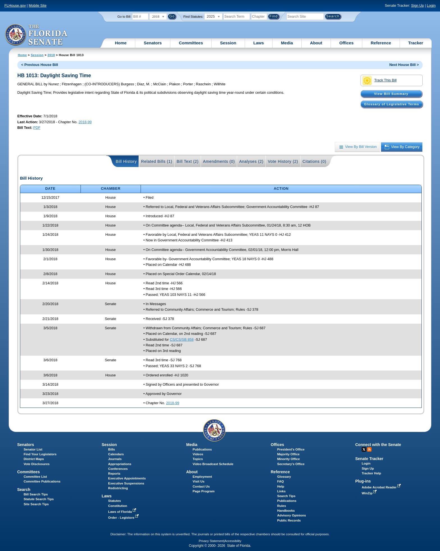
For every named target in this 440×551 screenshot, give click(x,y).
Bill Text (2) (187, 161)
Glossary (284, 476)
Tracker (415, 42)
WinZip (370, 493)
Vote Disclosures (37, 464)
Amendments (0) (219, 161)
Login (431, 5)
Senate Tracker (369, 458)
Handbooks (286, 510)
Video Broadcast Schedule (213, 464)
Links (281, 491)
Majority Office (288, 454)
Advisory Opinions (291, 515)
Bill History (126, 161)
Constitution (117, 505)
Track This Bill (380, 80)
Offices (346, 42)
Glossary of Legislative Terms (391, 104)
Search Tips (286, 496)
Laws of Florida (122, 511)
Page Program (204, 491)
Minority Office (288, 459)
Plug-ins (363, 481)
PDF (36, 127)
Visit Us (199, 481)
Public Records (289, 520)
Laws (258, 42)
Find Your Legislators (40, 454)
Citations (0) (314, 161)
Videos (198, 454)
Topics (198, 459)
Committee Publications (42, 481)
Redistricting (118, 488)
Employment (202, 476)
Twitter (364, 449)
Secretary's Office (290, 464)
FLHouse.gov (15, 5)
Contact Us (201, 486)
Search (23, 489)
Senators (153, 42)
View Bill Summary (391, 93)
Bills (111, 449)
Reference (381, 42)
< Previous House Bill (39, 65)
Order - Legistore (124, 517)
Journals (115, 459)
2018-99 (85, 122)
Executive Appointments (127, 478)
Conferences (118, 468)
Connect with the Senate (378, 444)
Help (280, 486)
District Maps (34, 459)
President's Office (290, 449)
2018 (51, 55)
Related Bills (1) (156, 161)
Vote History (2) (283, 161)
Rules (281, 505)
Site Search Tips (36, 504)
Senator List (33, 449)
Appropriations (119, 464)
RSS (369, 449)
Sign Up (417, 5)
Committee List (35, 476)
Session (228, 42)
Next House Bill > (404, 65)
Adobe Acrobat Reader (382, 487)
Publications (202, 449)
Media (287, 42)
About (316, 42)
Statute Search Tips (39, 499)
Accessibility (232, 541)
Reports (114, 473)
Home (121, 42)
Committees (191, 42)
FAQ (280, 481)
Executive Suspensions (126, 483)
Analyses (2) (251, 161)
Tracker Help (371, 473)
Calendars (116, 454)
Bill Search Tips (36, 494)
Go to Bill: (124, 16)
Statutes (114, 500)
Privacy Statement (211, 541)
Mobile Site (37, 5)
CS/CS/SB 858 (182, 339)
